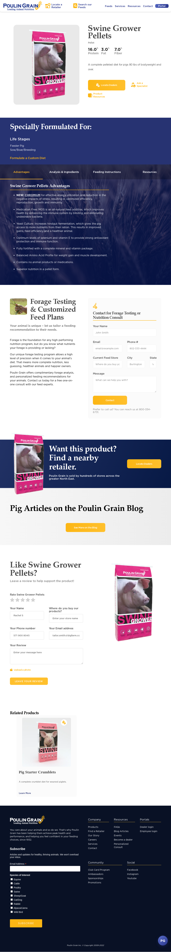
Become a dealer (123, 840)
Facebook (132, 870)
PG (162, 940)
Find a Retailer (96, 831)
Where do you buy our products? (63, 610)
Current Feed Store (105, 357)
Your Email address (61, 628)
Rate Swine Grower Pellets (27, 594)
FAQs (117, 827)
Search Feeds (85, 6)
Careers (92, 840)
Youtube (132, 878)
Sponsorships (95, 878)
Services (120, 6)
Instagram (132, 874)
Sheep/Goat (20, 896)
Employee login (148, 831)
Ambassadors (95, 874)
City (129, 357)
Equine (17, 879)
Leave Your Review (29, 681)
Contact (148, 6)
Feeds (108, 6)
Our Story (93, 835)
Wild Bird (18, 912)
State (153, 357)
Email (96, 342)
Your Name (100, 326)
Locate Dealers (144, 464)
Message (98, 373)
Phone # (132, 342)
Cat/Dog (18, 900)
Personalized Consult (121, 846)
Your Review (18, 645)
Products (93, 827)
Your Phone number (22, 628)
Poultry (17, 887)
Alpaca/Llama (20, 908)
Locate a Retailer (56, 6)
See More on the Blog (85, 527)
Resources (134, 6)
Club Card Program (99, 870)
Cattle (17, 883)
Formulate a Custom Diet (28, 158)
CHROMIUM (32, 195)
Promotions (94, 882)
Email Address (18, 864)
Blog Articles (121, 831)
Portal (161, 6)
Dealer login (147, 827)
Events (118, 835)
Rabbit (17, 904)
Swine (17, 892)
